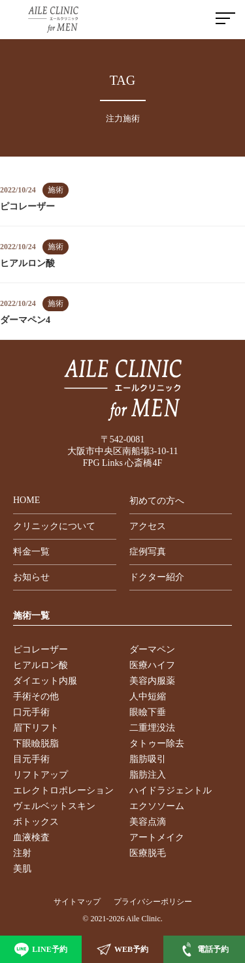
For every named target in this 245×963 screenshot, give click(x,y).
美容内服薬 (152, 681)
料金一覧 (31, 552)
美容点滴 (147, 822)
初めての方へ (156, 501)
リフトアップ (40, 775)
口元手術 (31, 712)
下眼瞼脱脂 (36, 743)
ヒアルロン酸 (40, 665)
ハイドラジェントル (170, 790)
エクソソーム (156, 806)
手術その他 (36, 696)
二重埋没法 (152, 728)
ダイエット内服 (45, 681)
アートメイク (156, 837)
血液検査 (31, 837)
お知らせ (31, 577)
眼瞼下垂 (147, 712)
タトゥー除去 (156, 743)
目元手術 (31, 759)
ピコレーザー (40, 649)
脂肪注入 (147, 775)
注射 (22, 853)
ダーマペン (152, 649)
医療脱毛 (147, 853)
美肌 (22, 869)
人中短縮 (147, 696)
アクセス (147, 526)
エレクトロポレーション (63, 790)
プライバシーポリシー (153, 901)
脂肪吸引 (147, 759)
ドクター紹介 (156, 577)
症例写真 (147, 552)
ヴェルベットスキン (54, 806)
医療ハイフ (152, 665)
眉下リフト (36, 728)
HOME (26, 500)
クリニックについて (54, 526)
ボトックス (36, 822)
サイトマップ (77, 901)
